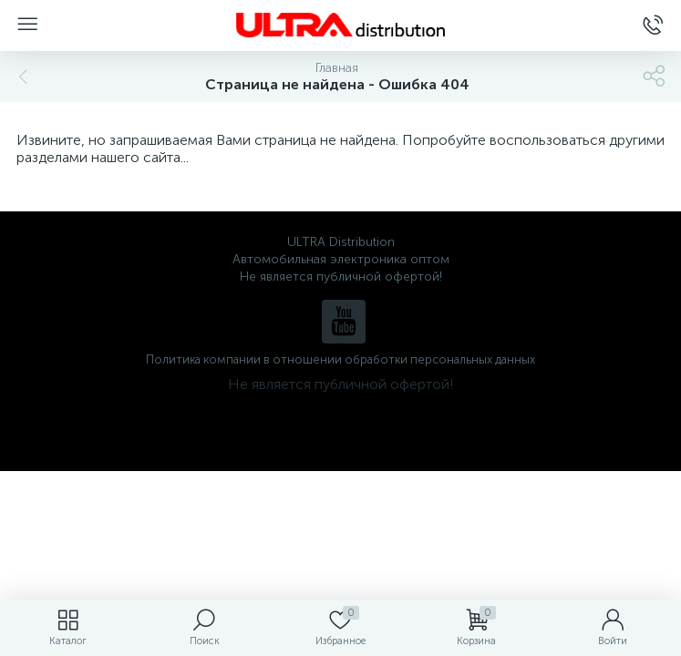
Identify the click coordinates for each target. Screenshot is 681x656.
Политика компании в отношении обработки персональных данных (340, 359)
